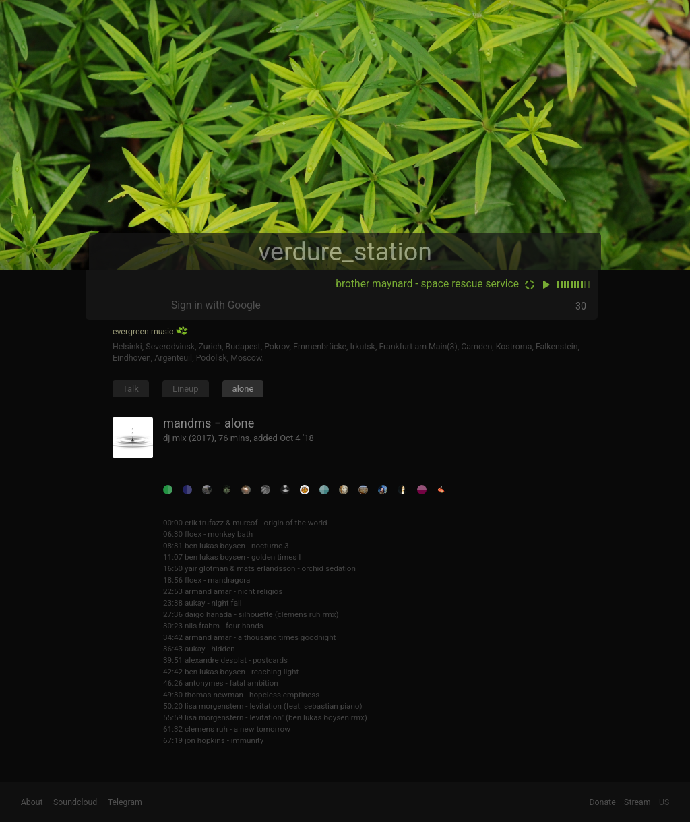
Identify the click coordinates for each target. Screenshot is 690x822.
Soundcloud (75, 802)
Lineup (185, 389)
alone (243, 389)
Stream (637, 802)
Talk (131, 389)
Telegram (125, 802)
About (32, 802)
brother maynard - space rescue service (427, 284)
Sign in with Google (216, 305)
